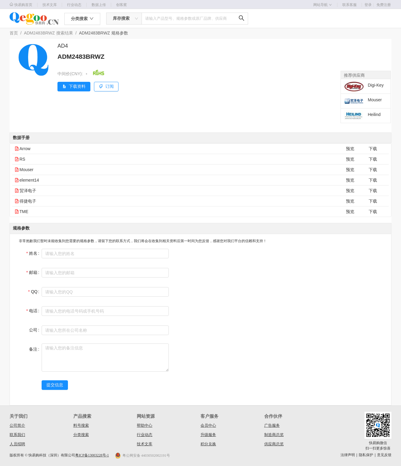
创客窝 (121, 5)
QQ (34, 291)
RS (22, 159)
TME (23, 211)
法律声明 (348, 455)
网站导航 (322, 5)
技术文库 (49, 5)
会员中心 (208, 425)
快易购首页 (21, 4)
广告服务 (272, 425)
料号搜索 (81, 425)
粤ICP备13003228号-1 (92, 455)
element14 (29, 180)
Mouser (26, 169)
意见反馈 (384, 455)
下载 (373, 148)
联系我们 (17, 434)
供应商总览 (274, 444)
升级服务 (208, 434)
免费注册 (383, 5)
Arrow (25, 148)
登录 (369, 5)
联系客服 (349, 5)
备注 (33, 349)
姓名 (33, 253)
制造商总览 (274, 434)
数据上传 (99, 5)
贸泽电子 (27, 190)
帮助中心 (144, 425)
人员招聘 (17, 444)
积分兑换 (208, 444)
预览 (350, 148)
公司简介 (17, 425)
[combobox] (124, 19)
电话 (33, 310)
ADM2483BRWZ (39, 33)
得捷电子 (27, 201)
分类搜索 (81, 434)
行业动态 (74, 5)
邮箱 (33, 272)
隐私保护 (366, 455)
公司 (33, 330)
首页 (14, 33)
